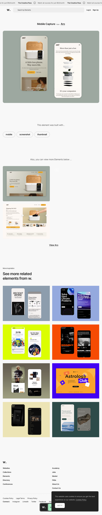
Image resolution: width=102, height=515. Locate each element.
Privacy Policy (32, 498)
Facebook (42, 502)
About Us (55, 484)
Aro (63, 24)
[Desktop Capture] (75, 380)
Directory (6, 480)
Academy (55, 468)
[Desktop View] (26, 183)
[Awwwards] (8, 10)
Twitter (33, 502)
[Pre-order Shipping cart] (26, 221)
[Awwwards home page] (43, 507)
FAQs (54, 480)
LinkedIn (26, 502)
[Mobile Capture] (26, 303)
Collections (7, 472)
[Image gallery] (75, 183)
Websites (6, 468)
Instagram (16, 502)
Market (54, 476)
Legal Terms (20, 498)
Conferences (8, 484)
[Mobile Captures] (26, 342)
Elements (6, 476)
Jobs (54, 472)
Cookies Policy (8, 498)
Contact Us (56, 488)
